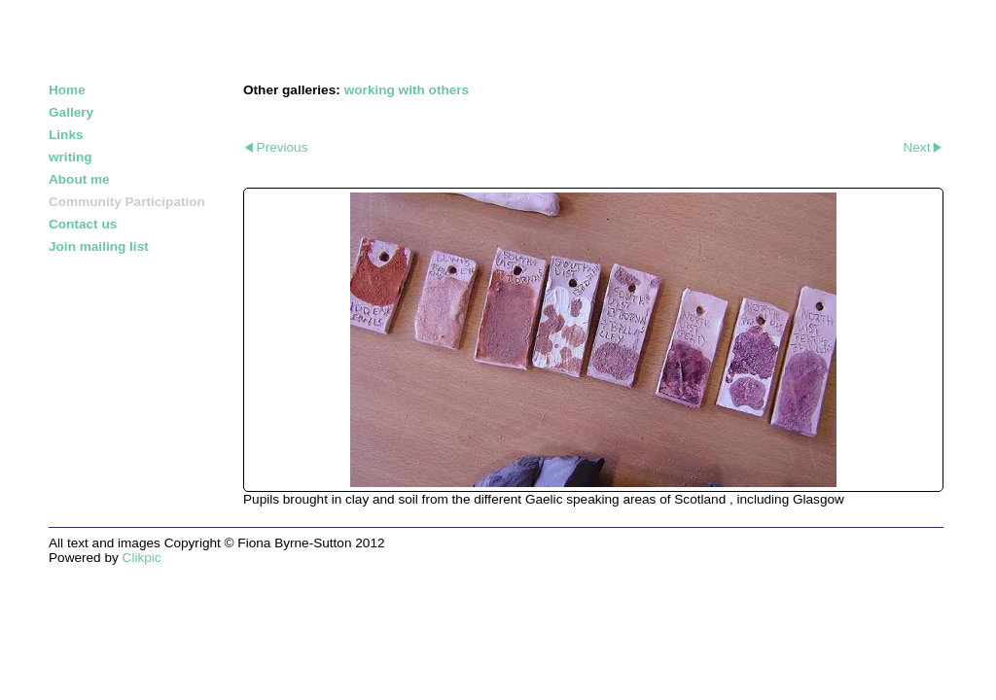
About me (79, 179)
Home (67, 90)
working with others (406, 90)
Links (66, 134)
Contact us (83, 224)
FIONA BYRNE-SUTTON (160, 37)
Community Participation (127, 201)
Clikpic (142, 557)
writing (70, 157)
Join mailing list (99, 246)
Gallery (71, 112)
